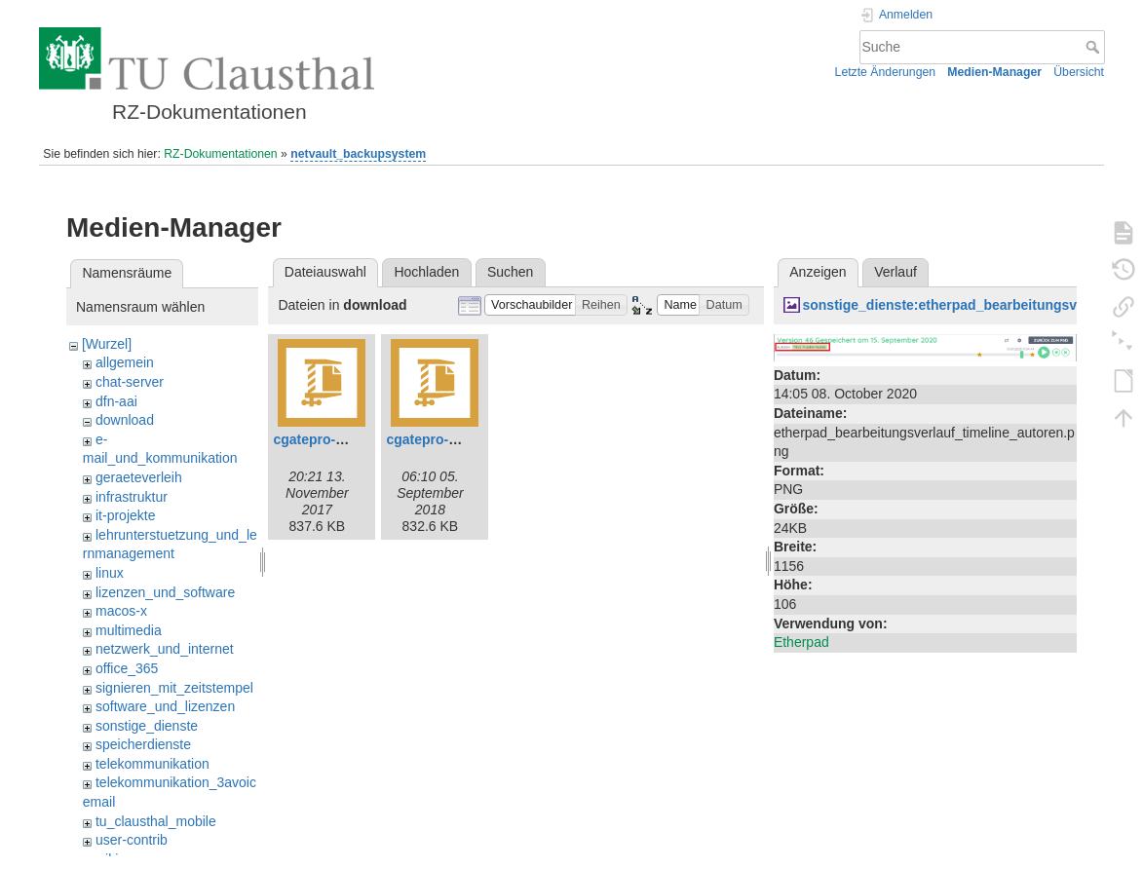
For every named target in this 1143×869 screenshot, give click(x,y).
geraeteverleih (138, 477)
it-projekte (125, 515)
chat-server (129, 382)
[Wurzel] (107, 344)
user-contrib (131, 840)
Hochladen (426, 272)
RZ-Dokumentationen (220, 154)
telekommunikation (152, 764)
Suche (1095, 47)
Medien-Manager (994, 72)
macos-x (121, 611)
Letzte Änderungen (885, 72)
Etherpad (801, 642)
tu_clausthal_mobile (155, 821)
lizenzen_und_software (165, 592)
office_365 (126, 668)
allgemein (124, 362)
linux (109, 573)
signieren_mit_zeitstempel (174, 688)
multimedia (128, 630)
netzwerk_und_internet (164, 649)
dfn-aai (116, 401)
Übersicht (1078, 72)
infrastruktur (131, 497)
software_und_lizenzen (165, 706)
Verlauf (895, 272)
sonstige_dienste (146, 726)
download (124, 420)
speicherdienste (143, 744)
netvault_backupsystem (358, 154)
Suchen (510, 272)
